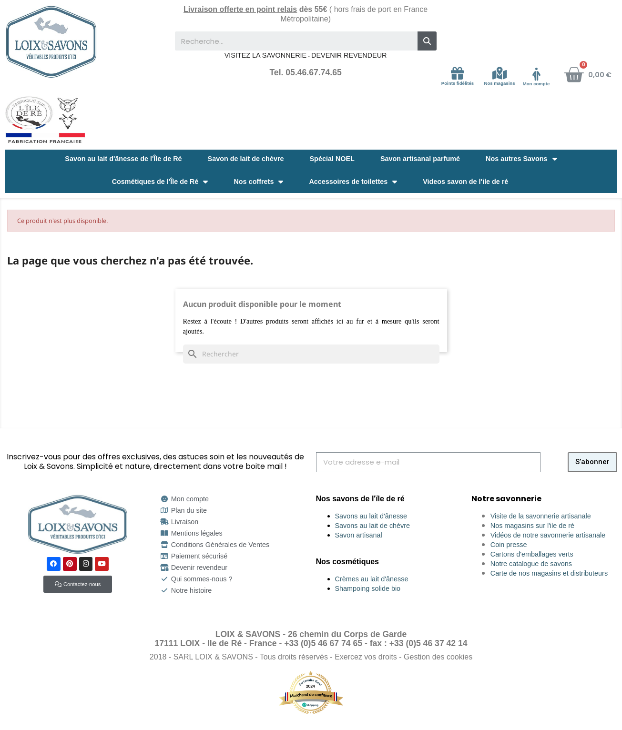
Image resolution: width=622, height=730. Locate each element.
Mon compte (536, 83)
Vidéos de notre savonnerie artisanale (547, 535)
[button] (77, 584)
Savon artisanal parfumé (420, 158)
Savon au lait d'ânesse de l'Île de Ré (123, 158)
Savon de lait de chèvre (246, 158)
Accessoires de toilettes (353, 181)
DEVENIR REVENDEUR (349, 55)
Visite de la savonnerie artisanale (540, 516)
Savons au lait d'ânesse (371, 516)
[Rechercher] (311, 354)
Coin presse (508, 544)
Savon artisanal (358, 535)
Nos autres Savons (521, 158)
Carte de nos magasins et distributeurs (549, 573)
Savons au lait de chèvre (372, 525)
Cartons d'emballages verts (531, 554)
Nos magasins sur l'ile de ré (532, 525)
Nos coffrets (258, 181)
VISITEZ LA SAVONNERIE (265, 55)
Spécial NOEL (332, 158)
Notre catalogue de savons (531, 564)
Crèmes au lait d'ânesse (371, 579)
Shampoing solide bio (368, 588)
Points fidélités (457, 83)
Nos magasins (499, 83)
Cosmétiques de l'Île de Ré (160, 181)
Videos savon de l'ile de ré (465, 181)
